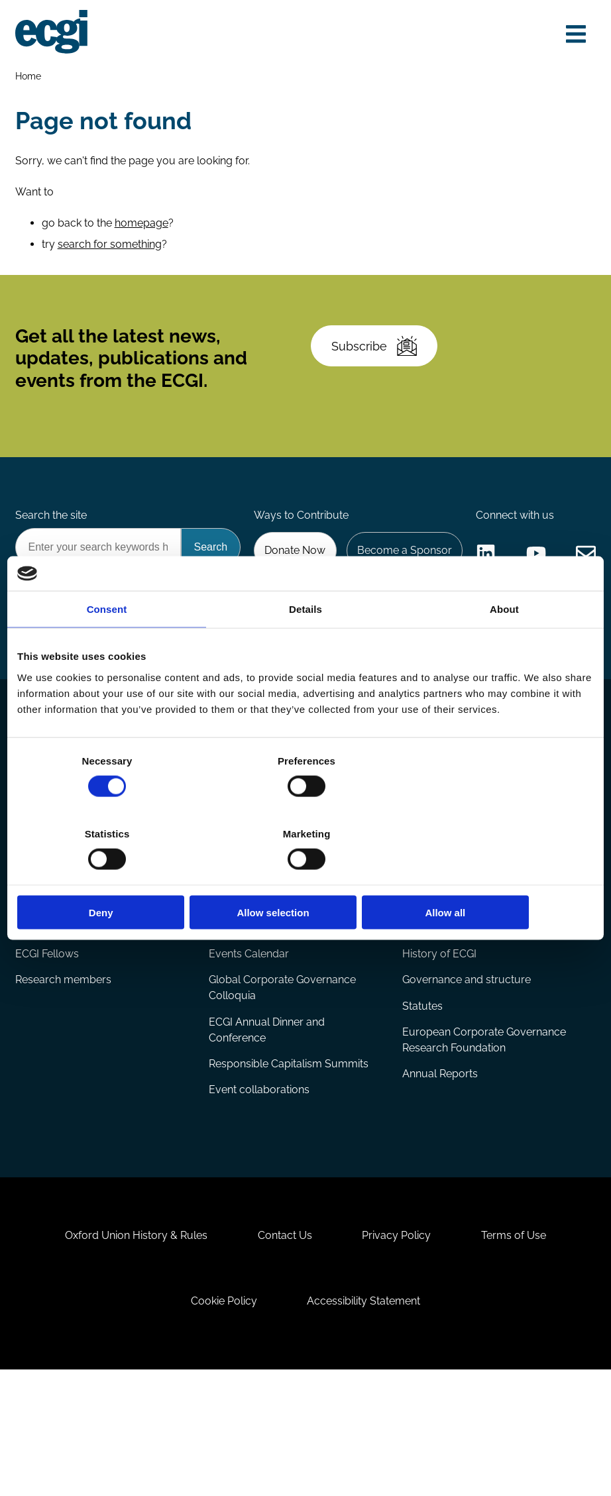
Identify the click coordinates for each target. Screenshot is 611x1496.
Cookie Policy (223, 1424)
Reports (228, 910)
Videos (33, 963)
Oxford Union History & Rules (132, 1355)
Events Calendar (249, 1063)
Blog (27, 910)
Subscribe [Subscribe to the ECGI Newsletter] (376, 355)
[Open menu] (574, 35)
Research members (64, 1090)
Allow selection (305, 876)
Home (29, 77)
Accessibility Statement (365, 1424)
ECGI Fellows (48, 1063)
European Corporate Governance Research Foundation (484, 1151)
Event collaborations (259, 1201)
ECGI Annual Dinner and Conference (267, 1140)
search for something (110, 248)
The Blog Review (57, 989)
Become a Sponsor (536, 565)
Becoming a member (454, 910)
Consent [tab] (107, 645)
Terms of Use (518, 1355)
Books (31, 936)
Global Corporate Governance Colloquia (282, 1098)
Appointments (52, 1026)
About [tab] (504, 645)
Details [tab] (305, 645)
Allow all (499, 876)
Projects (229, 936)
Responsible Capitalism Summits (288, 1175)
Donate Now (425, 565)
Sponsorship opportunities (466, 936)
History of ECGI (439, 1063)
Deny (111, 876)
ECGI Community (444, 963)
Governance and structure (466, 1090)
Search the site (51, 529)
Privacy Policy (398, 1355)
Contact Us (283, 1355)
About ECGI (431, 1026)
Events (226, 1026)
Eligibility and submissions (272, 963)
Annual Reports (440, 1185)
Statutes (422, 1116)
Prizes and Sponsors (259, 989)
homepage (142, 227)
